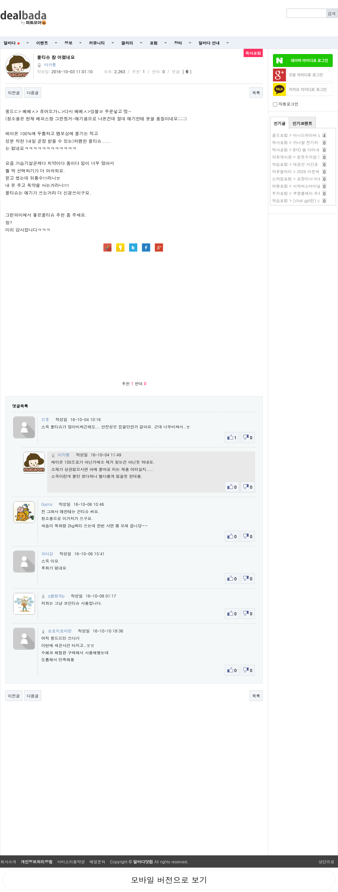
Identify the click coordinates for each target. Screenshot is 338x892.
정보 (69, 43)
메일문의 (97, 861)
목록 (256, 92)
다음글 (33, 92)
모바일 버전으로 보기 (169, 879)
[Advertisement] (303, 253)
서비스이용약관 (71, 861)
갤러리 (127, 43)
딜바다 (12, 43)
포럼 (154, 43)
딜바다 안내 (209, 43)
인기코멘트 (302, 123)
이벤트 (42, 43)
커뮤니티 (97, 43)
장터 (178, 43)
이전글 (14, 92)
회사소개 (8, 861)
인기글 (280, 123)
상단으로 (326, 861)
